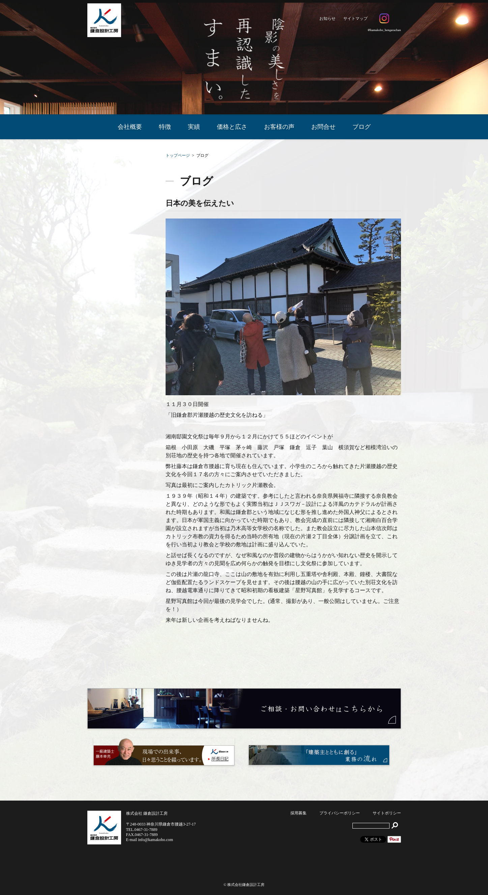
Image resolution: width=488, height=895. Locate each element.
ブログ (361, 126)
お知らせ (327, 18)
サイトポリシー (387, 813)
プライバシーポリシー (339, 813)
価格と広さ (232, 126)
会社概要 (130, 126)
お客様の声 (279, 126)
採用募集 (298, 813)
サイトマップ (355, 18)
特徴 (165, 126)
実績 (194, 126)
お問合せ (323, 126)
